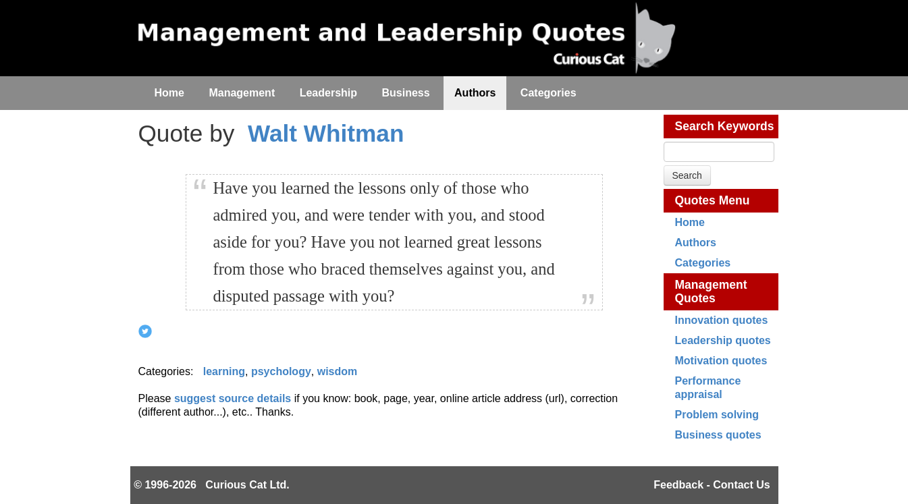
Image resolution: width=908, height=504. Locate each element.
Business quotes (718, 435)
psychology (281, 371)
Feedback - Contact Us (711, 485)
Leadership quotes (723, 340)
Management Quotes (711, 291)
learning (224, 371)
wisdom (337, 371)
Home (690, 222)
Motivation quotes (721, 360)
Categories (703, 263)
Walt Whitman (326, 133)
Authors (695, 242)
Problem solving (717, 414)
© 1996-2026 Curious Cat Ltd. (212, 485)
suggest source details (232, 398)
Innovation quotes (721, 320)
